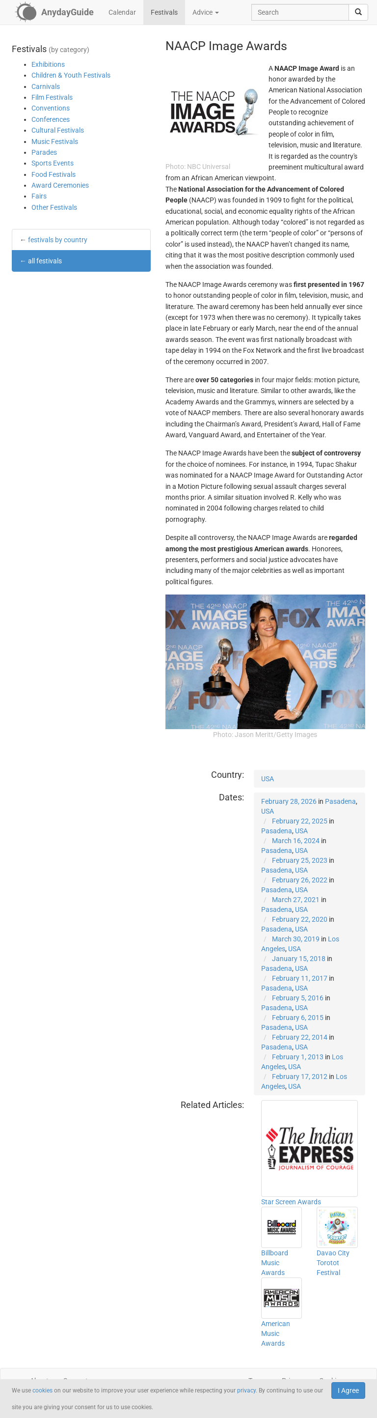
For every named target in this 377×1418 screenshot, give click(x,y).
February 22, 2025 (299, 821)
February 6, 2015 (297, 1017)
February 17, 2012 (299, 1076)
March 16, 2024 (296, 841)
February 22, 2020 (299, 919)
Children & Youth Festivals (70, 75)
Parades (44, 152)
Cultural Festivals (57, 130)
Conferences (50, 119)
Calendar (122, 12)
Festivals (164, 12)
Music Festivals (54, 141)
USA (267, 779)
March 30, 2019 (296, 939)
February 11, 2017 (299, 978)
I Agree (348, 1390)
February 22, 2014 (299, 1037)
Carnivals (45, 86)
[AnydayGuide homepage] (54, 12)
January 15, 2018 (298, 959)
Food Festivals (53, 174)
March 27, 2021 (296, 900)
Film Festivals (52, 97)
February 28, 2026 (289, 801)
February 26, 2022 (299, 880)
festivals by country (57, 240)
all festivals (45, 261)
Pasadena (340, 801)
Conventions (50, 108)
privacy (246, 1390)
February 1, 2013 (297, 1057)
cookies (42, 1390)
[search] (358, 12)
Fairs (39, 196)
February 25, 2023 (299, 860)
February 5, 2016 (297, 998)
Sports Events (52, 163)
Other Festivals (54, 207)
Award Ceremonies (60, 185)
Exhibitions (48, 64)
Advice (205, 12)
